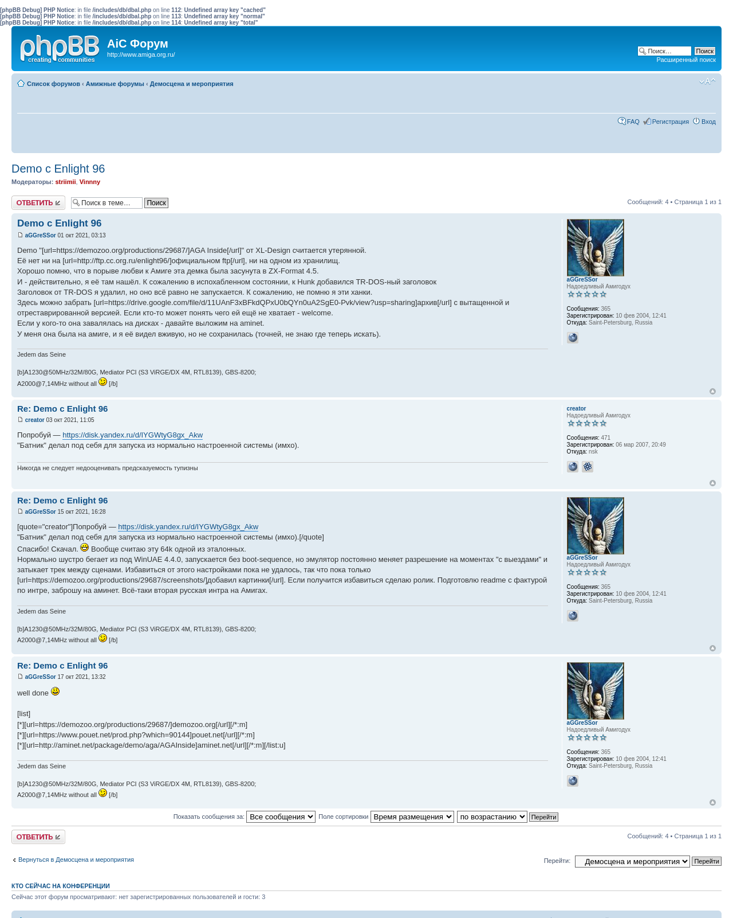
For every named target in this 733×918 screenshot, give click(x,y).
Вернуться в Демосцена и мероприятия (76, 859)
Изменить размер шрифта (707, 81)
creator (35, 420)
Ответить (38, 203)
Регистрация (670, 121)
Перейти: (557, 860)
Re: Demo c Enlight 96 (62, 408)
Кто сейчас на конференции (60, 885)
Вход (709, 121)
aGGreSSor (40, 235)
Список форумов (53, 83)
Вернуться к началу (713, 391)
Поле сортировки (386, 816)
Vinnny (90, 181)
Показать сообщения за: (245, 816)
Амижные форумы (115, 83)
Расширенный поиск (686, 59)
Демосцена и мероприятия (192, 83)
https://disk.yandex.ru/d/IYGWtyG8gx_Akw (132, 435)
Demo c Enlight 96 (58, 168)
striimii (65, 181)
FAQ (633, 121)
